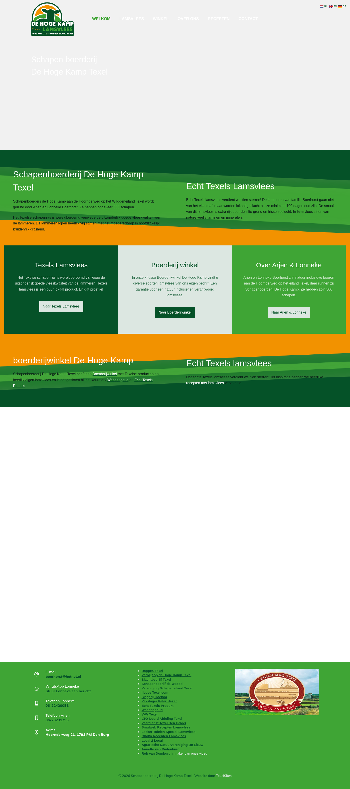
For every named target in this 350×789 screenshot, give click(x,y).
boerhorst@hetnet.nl (63, 676)
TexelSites (224, 776)
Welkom (101, 19)
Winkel (161, 19)
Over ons (188, 19)
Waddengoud (152, 710)
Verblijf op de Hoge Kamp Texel (166, 675)
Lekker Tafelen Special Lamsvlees (169, 732)
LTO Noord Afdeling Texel (162, 718)
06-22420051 (57, 705)
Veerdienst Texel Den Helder (164, 723)
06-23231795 (57, 720)
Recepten (219, 19)
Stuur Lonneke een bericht (68, 691)
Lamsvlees (131, 19)
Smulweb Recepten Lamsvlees (166, 727)
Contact (248, 19)
